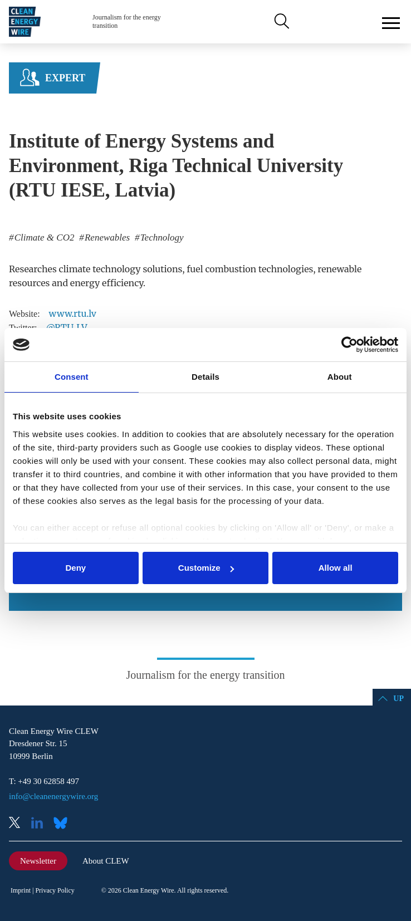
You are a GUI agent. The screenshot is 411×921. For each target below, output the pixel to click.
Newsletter (38, 860)
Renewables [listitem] (106, 237)
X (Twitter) (19, 823)
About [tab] (339, 376)
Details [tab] (205, 376)
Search (281, 22)
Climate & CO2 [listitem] (43, 237)
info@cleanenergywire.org (53, 796)
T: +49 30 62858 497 (44, 781)
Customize (206, 567)
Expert (65, 78)
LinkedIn (41, 823)
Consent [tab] (72, 376)
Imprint (21, 890)
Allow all (336, 567)
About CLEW (105, 860)
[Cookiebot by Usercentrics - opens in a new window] (349, 344)
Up (398, 698)
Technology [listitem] (160, 237)
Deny (75, 567)
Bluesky (63, 823)
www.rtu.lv (72, 313)
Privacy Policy (54, 890)
